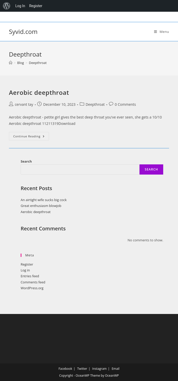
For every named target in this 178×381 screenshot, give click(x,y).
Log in (25, 270)
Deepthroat (38, 62)
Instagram (99, 368)
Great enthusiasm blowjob (41, 205)
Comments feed (33, 282)
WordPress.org (32, 288)
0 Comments (125, 104)
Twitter (82, 368)
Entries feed (30, 276)
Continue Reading (31, 137)
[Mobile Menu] (161, 31)
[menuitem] (6, 6)
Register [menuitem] (35, 6)
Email (116, 368)
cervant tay (24, 104)
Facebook (65, 368)
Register (27, 264)
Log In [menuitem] (20, 6)
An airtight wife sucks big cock (44, 200)
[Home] (10, 62)
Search (26, 161)
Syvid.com (23, 31)
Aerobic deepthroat (39, 92)
